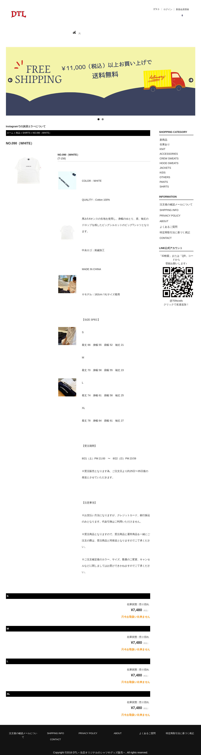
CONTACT (102, 30)
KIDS (163, 168)
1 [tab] (99, 115)
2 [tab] (103, 115)
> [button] (190, 76)
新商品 (163, 135)
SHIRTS (26, 129)
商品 (18, 129)
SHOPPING (44, 30)
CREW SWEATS (169, 154)
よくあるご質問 (168, 222)
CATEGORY (66, 30)
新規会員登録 (182, 9)
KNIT (162, 145)
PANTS (164, 177)
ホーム (27, 30)
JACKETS (165, 163)
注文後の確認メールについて (176, 200)
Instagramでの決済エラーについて (26, 122)
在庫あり (165, 140)
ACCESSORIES (169, 149)
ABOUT (84, 30)
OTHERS (165, 173)
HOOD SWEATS (169, 159)
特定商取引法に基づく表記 (175, 228)
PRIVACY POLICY (170, 211)
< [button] (10, 76)
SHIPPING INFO (169, 206)
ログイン (168, 9)
